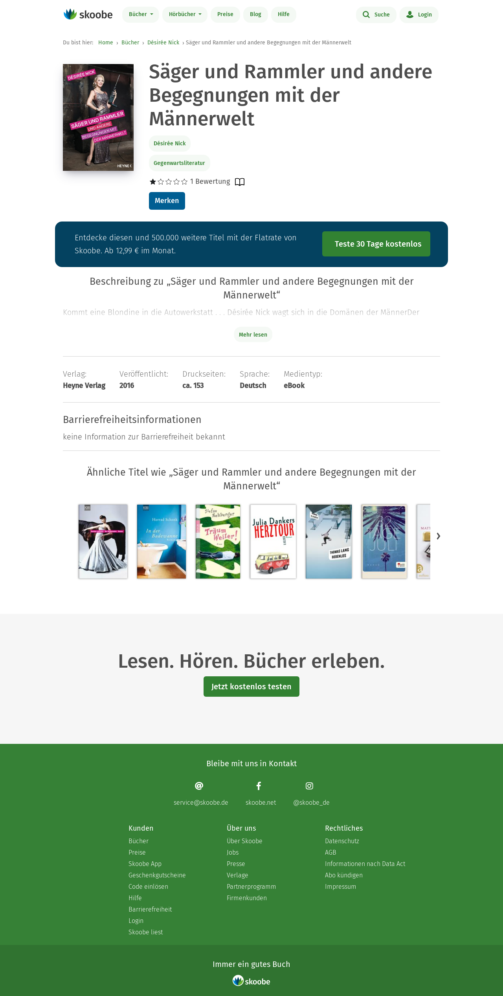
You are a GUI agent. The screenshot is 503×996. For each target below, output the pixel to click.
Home (105, 42)
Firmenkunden (247, 898)
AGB (330, 852)
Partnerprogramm (251, 886)
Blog (255, 14)
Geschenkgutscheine (157, 875)
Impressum (340, 886)
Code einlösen (148, 886)
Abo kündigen (344, 875)
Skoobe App (145, 864)
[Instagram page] (311, 794)
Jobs (233, 852)
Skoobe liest (146, 932)
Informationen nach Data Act (365, 864)
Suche (376, 14)
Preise (225, 14)
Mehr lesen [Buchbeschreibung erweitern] (253, 334)
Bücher (139, 14)
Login (419, 14)
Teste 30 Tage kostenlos (378, 244)
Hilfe (284, 14)
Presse (236, 864)
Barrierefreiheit (150, 909)
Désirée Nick (163, 42)
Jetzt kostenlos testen (251, 686)
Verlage (237, 875)
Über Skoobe (245, 841)
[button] (438, 536)
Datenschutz (342, 841)
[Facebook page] (261, 794)
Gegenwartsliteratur (179, 163)
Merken (167, 200)
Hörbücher (183, 14)
